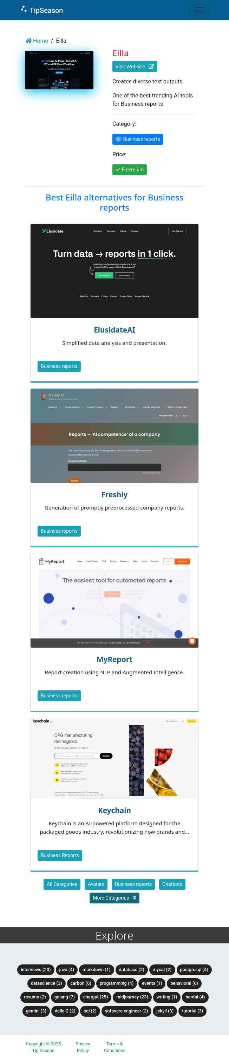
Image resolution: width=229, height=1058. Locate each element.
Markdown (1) (97, 969)
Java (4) (66, 969)
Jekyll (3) (165, 1010)
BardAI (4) (195, 996)
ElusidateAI (114, 330)
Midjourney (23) (132, 996)
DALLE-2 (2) (65, 1010)
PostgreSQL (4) (194, 969)
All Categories (62, 884)
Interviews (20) (36, 969)
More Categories (114, 898)
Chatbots (172, 884)
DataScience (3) (46, 983)
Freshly (115, 494)
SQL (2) (90, 1010)
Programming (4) (117, 983)
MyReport (114, 659)
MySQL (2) (162, 969)
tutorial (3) (192, 1010)
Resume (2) (35, 996)
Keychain (114, 810)
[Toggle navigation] (199, 10)
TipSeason (41, 10)
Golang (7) (64, 996)
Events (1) (152, 983)
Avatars (96, 884)
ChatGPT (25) (95, 996)
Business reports (59, 366)
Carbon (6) (81, 983)
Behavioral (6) (184, 983)
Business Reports (60, 855)
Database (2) (131, 969)
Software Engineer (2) (126, 1010)
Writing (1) (167, 996)
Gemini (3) (36, 1010)
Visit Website (135, 66)
